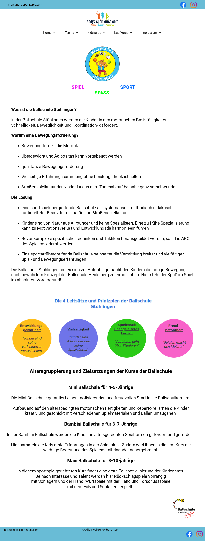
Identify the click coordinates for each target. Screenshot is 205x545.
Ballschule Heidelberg (88, 274)
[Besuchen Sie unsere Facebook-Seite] (183, 5)
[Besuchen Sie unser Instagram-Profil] (193, 5)
